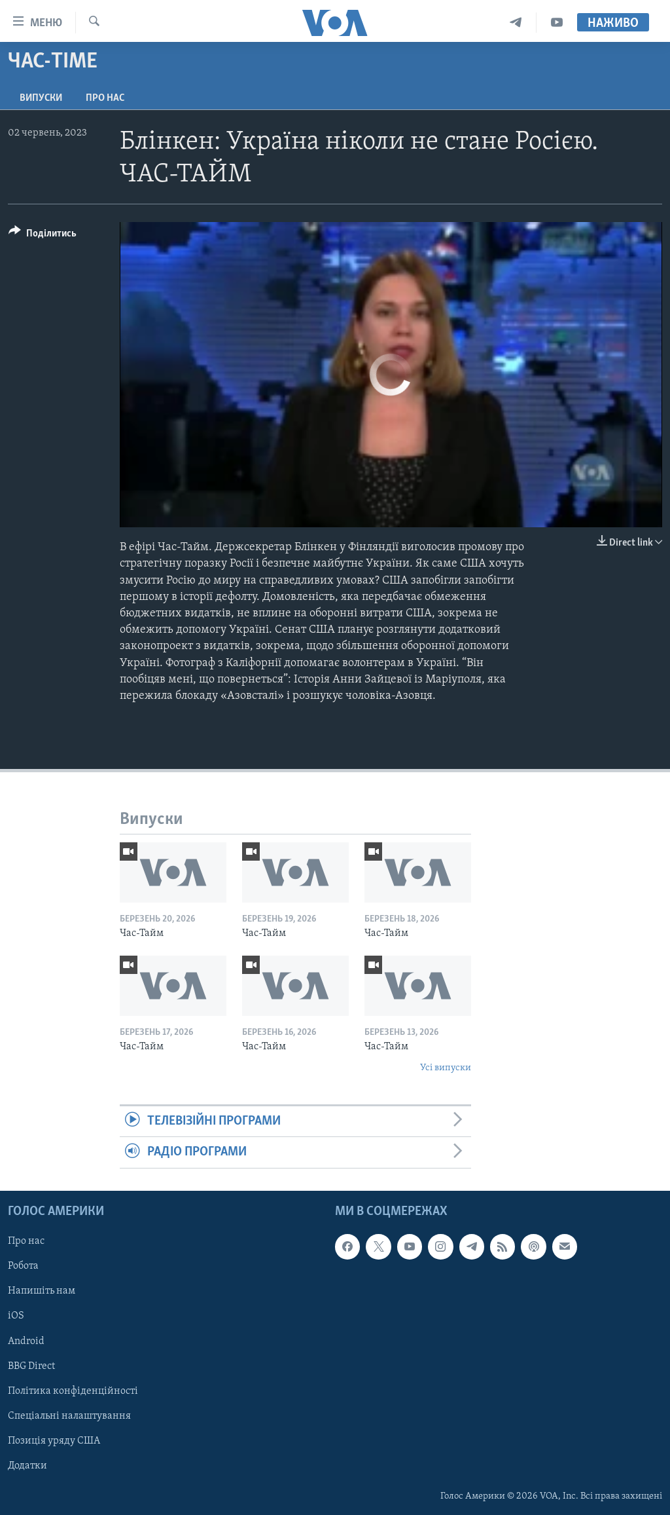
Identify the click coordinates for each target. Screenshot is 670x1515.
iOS (16, 1316)
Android (26, 1341)
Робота (23, 1266)
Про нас (105, 98)
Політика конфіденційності (73, 1390)
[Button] (43, 235)
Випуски (41, 98)
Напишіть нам (41, 1291)
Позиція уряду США (54, 1440)
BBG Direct (31, 1365)
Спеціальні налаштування (69, 1415)
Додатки (27, 1466)
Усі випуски (445, 1068)
